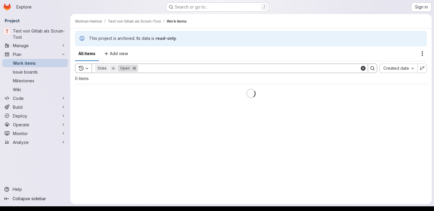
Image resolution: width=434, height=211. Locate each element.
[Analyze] (35, 142)
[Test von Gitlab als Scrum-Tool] (35, 34)
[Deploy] (35, 116)
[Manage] (35, 45)
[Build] (35, 107)
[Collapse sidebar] (35, 199)
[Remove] (134, 68)
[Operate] (35, 124)
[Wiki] (35, 89)
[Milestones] (35, 80)
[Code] (35, 98)
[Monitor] (35, 133)
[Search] (249, 68)
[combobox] (398, 68)
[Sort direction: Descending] (422, 68)
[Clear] (363, 68)
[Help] (35, 189)
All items (86, 53)
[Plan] (35, 54)
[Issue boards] (35, 72)
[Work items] (35, 63)
